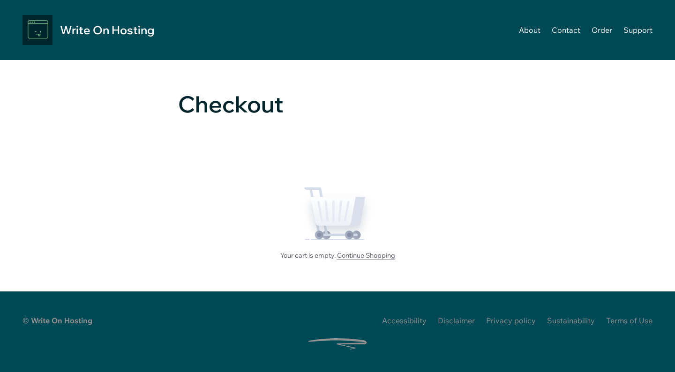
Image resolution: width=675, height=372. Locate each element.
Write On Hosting (107, 30)
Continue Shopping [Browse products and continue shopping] (366, 255)
